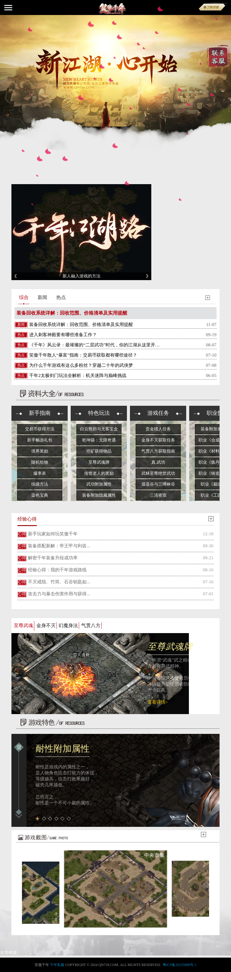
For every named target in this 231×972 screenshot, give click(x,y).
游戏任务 (158, 413)
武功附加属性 (99, 484)
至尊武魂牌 (98, 462)
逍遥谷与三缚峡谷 (158, 484)
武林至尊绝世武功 (158, 473)
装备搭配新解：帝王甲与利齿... (59, 545)
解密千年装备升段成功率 (53, 557)
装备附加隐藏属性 (99, 495)
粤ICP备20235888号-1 (180, 965)
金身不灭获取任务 (158, 440)
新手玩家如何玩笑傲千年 (53, 533)
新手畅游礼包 (39, 440)
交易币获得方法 (39, 429)
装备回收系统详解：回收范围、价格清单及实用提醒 (72, 313)
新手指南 (40, 413)
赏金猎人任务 (158, 429)
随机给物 (39, 462)
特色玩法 (99, 413)
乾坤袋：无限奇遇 (99, 440)
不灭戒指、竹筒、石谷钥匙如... (59, 581)
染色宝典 (39, 495)
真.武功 (158, 462)
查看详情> (157, 702)
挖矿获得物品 (99, 451)
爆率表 (39, 473)
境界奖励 (39, 451)
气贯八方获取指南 (158, 451)
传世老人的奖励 (99, 473)
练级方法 (39, 484)
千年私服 (57, 965)
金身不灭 (46, 625)
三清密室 (158, 495)
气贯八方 (90, 625)
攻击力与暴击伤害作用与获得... (59, 593)
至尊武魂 (23, 625)
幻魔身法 (68, 625)
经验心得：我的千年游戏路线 (57, 569)
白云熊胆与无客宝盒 (99, 429)
